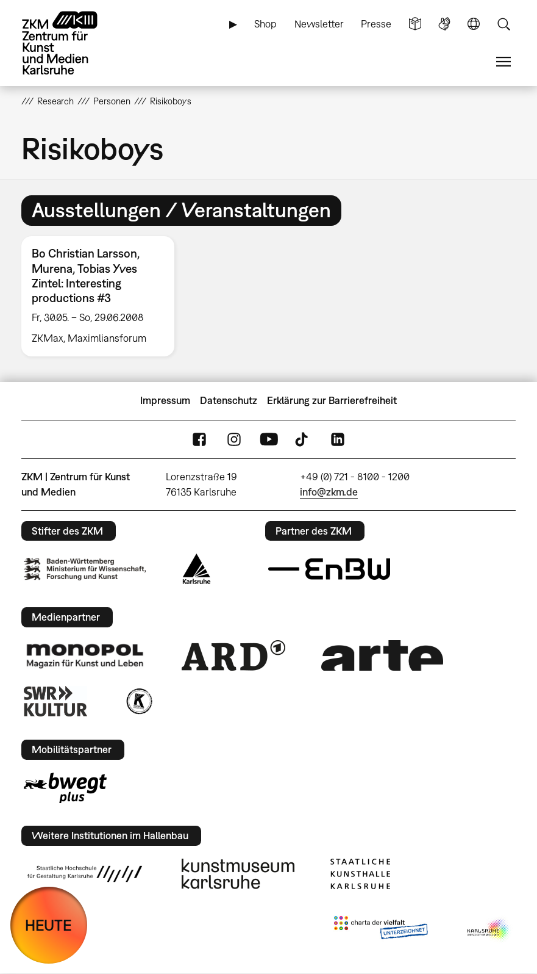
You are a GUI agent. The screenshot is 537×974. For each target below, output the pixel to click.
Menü (503, 62)
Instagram (234, 439)
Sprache (473, 24)
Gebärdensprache (444, 24)
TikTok (303, 439)
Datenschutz (228, 400)
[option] (102, 296)
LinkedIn (337, 439)
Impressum (165, 400)
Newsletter (319, 24)
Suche (503, 24)
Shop (265, 24)
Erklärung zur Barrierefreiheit (332, 400)
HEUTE (48, 925)
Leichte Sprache (415, 24)
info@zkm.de (329, 492)
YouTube (269, 439)
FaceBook (199, 439)
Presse (376, 24)
